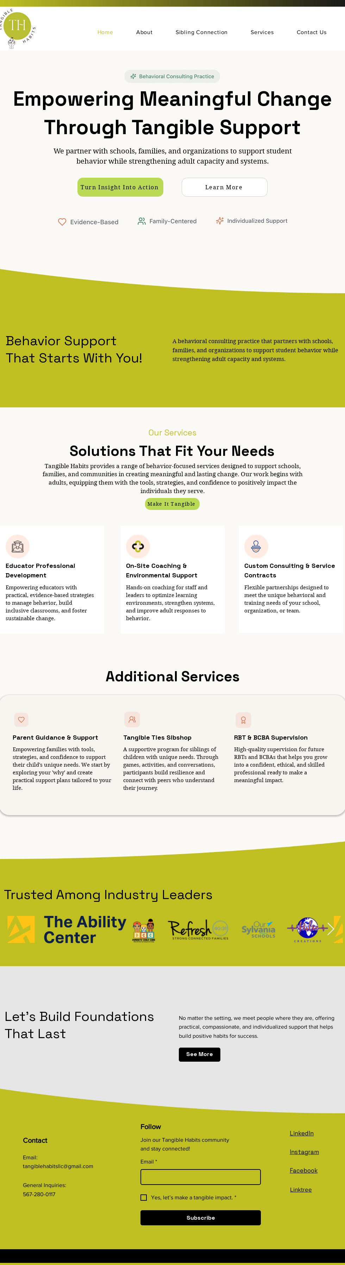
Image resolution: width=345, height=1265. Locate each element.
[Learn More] (225, 187)
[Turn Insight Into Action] (120, 187)
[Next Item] (331, 929)
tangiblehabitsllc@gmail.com (58, 1166)
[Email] (198, 1177)
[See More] (199, 1055)
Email (148, 1161)
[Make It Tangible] (172, 504)
